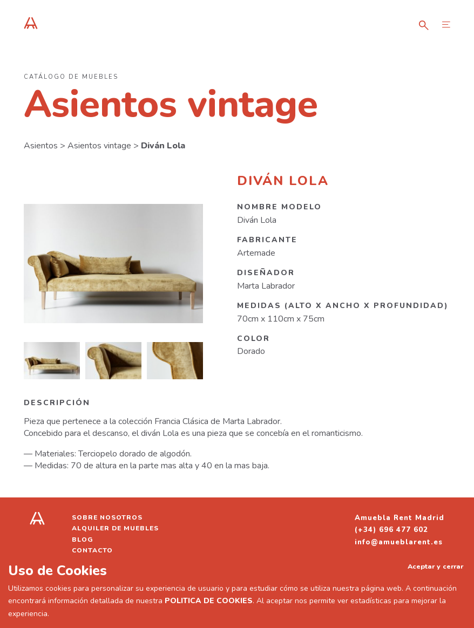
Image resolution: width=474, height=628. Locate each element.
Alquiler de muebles (115, 528)
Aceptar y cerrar (435, 566)
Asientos (41, 146)
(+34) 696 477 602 (391, 530)
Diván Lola (163, 146)
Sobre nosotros (107, 517)
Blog (82, 539)
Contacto (92, 550)
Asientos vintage (99, 146)
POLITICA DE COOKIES (209, 601)
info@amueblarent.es (399, 542)
